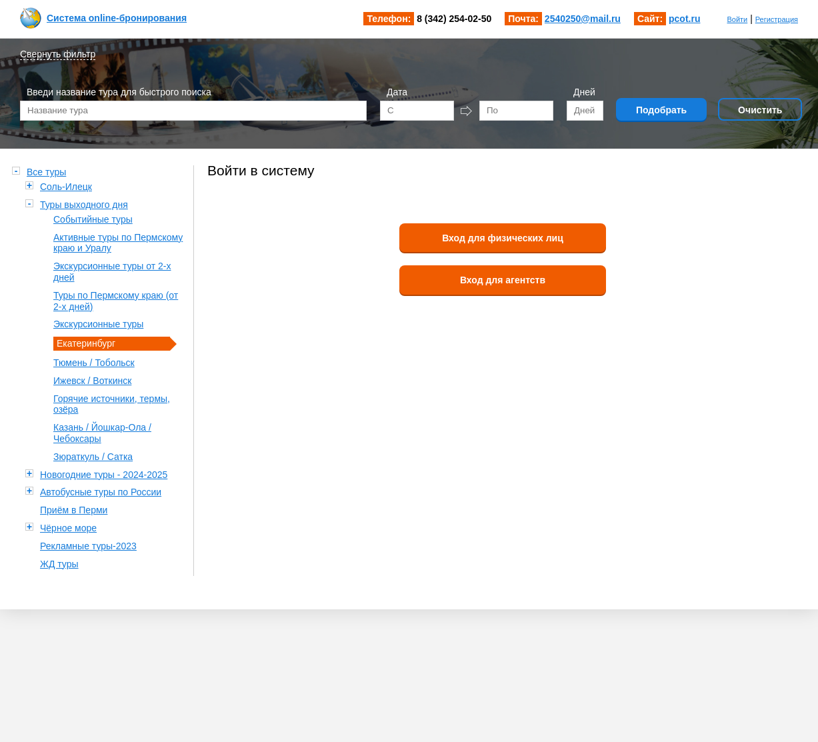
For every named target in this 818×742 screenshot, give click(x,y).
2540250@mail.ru (583, 18)
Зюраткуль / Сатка (93, 456)
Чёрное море (68, 528)
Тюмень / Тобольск (94, 362)
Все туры (46, 172)
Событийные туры (93, 219)
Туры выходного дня (84, 204)
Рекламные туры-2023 (88, 546)
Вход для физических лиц (502, 238)
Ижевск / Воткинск (92, 380)
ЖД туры (59, 564)
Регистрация (776, 19)
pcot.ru (684, 18)
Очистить (760, 110)
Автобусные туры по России (100, 492)
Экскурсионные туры (98, 324)
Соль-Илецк (66, 186)
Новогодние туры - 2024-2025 (103, 474)
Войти (737, 19)
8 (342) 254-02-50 (454, 18)
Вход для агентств (502, 280)
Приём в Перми (73, 510)
